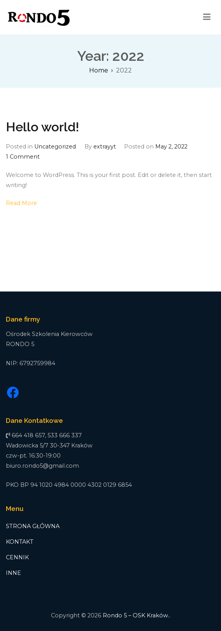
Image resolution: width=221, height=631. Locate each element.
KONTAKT (19, 541)
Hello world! (42, 127)
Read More (21, 203)
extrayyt (104, 146)
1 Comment (23, 156)
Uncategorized (55, 146)
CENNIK (17, 557)
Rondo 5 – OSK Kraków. (136, 615)
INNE (13, 572)
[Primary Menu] (206, 17)
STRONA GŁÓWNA (33, 526)
